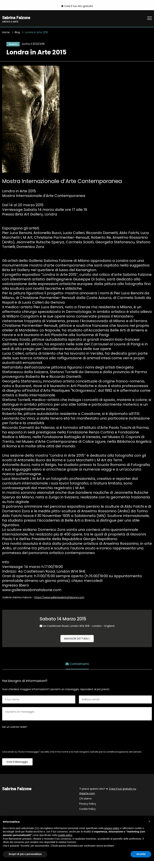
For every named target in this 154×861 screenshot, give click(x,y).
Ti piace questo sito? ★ (107, 792)
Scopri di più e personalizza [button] (25, 854)
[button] (149, 821)
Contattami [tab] (77, 664)
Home (6, 32)
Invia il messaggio (17, 762)
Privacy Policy (87, 804)
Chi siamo (85, 799)
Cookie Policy (87, 809)
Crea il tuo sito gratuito (77, 6)
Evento (12, 44)
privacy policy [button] (111, 828)
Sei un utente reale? (14, 727)
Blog (17, 32)
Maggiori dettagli (77, 639)
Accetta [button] (140, 854)
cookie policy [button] (65, 835)
